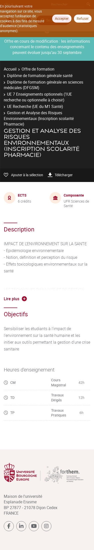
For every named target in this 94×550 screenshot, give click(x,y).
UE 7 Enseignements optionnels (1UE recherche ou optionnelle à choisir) (38, 96)
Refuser (83, 18)
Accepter (62, 18)
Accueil (10, 69)
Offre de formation (38, 69)
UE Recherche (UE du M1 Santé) (35, 106)
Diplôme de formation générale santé (39, 75)
